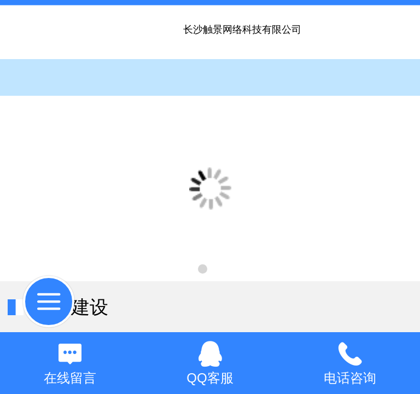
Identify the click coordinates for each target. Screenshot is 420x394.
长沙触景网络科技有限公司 (242, 29)
